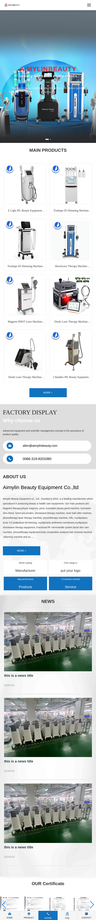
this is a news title (18, 675)
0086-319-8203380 (37, 459)
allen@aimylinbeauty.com (40, 445)
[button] (47, 139)
